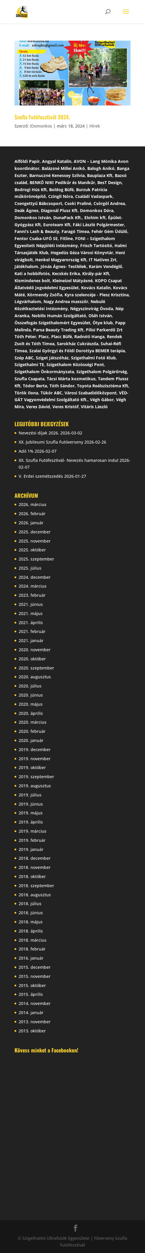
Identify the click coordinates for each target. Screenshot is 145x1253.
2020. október (32, 659)
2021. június (31, 604)
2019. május (31, 813)
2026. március (32, 504)
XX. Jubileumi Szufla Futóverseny (51, 442)
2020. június (31, 695)
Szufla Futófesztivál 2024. (42, 117)
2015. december (35, 967)
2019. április (31, 822)
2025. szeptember (36, 559)
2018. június (31, 912)
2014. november (35, 1003)
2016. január (31, 958)
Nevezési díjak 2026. (39, 433)
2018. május (31, 922)
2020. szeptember (36, 668)
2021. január (31, 640)
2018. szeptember (36, 885)
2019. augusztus (35, 786)
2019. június (31, 804)
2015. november (35, 976)
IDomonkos (41, 126)
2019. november (35, 758)
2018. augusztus (35, 894)
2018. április (31, 931)
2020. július (30, 686)
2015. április (31, 994)
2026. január (31, 522)
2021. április (31, 622)
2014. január (31, 1012)
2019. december (35, 749)
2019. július (30, 795)
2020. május (31, 704)
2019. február (32, 840)
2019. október (32, 767)
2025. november (35, 541)
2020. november (35, 649)
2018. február (32, 949)
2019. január (31, 849)
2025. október (32, 550)
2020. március (32, 722)
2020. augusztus (35, 677)
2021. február (32, 631)
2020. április (31, 713)
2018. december (35, 858)
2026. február (32, 513)
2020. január (31, 740)
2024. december (35, 577)
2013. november (35, 1021)
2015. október (32, 985)
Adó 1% (26, 451)
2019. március (32, 831)
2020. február (32, 731)
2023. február (32, 595)
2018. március (32, 940)
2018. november (35, 867)
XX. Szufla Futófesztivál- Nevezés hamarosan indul (68, 460)
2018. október (32, 876)
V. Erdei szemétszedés (41, 476)
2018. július (30, 903)
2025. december (35, 532)
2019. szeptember (36, 776)
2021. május (31, 613)
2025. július (30, 568)
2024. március (32, 586)
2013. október (32, 1031)
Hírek (94, 126)
